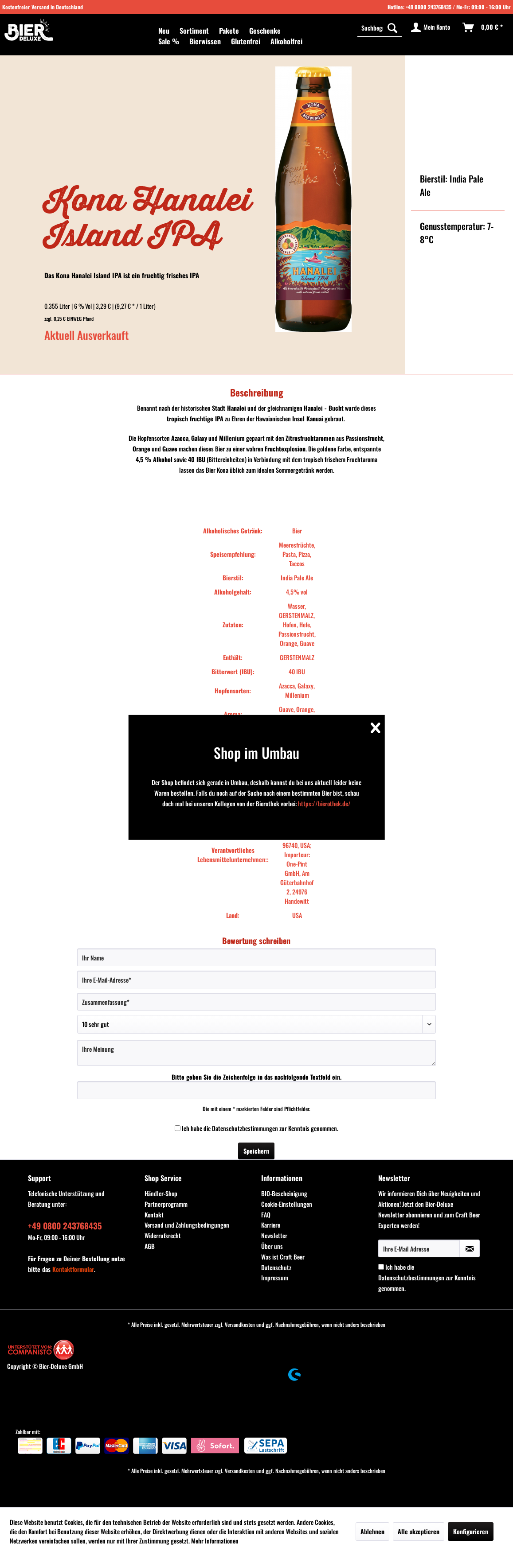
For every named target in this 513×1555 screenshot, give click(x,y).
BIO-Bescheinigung (284, 1193)
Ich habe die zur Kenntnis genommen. (260, 1128)
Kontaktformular (73, 1269)
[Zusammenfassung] (256, 1002)
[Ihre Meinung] (256, 1053)
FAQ (265, 1214)
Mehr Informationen (215, 1540)
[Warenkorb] (483, 27)
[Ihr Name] (256, 957)
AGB (150, 1246)
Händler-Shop (161, 1193)
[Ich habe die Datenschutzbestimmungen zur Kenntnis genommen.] (177, 1128)
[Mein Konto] (431, 27)
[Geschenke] (265, 30)
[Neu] (163, 30)
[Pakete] (229, 30)
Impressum (274, 1277)
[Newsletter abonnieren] (469, 1248)
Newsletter (274, 1235)
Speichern (256, 1150)
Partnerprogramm (166, 1204)
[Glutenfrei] (245, 41)
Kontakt (154, 1214)
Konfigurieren (470, 1531)
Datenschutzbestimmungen (245, 1128)
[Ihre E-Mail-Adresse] (256, 979)
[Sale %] (168, 41)
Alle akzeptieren (418, 1531)
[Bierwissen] (205, 41)
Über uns (272, 1246)
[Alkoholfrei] (286, 41)
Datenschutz (276, 1267)
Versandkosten (240, 1324)
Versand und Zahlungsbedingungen (187, 1224)
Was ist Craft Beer (283, 1256)
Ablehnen (372, 1531)
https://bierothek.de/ (324, 803)
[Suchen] (392, 27)
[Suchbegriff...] (379, 27)
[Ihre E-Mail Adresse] (419, 1248)
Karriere (270, 1224)
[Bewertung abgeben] (256, 1024)
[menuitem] (164, 30)
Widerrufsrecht (163, 1235)
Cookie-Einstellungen (286, 1204)
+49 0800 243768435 (428, 7)
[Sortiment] (194, 30)
